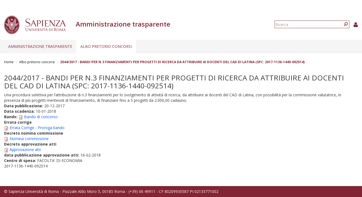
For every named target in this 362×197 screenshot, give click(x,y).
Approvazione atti (25, 149)
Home (9, 62)
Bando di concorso (41, 116)
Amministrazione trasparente (40, 46)
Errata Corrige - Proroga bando (37, 127)
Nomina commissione (29, 138)
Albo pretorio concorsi (106, 46)
